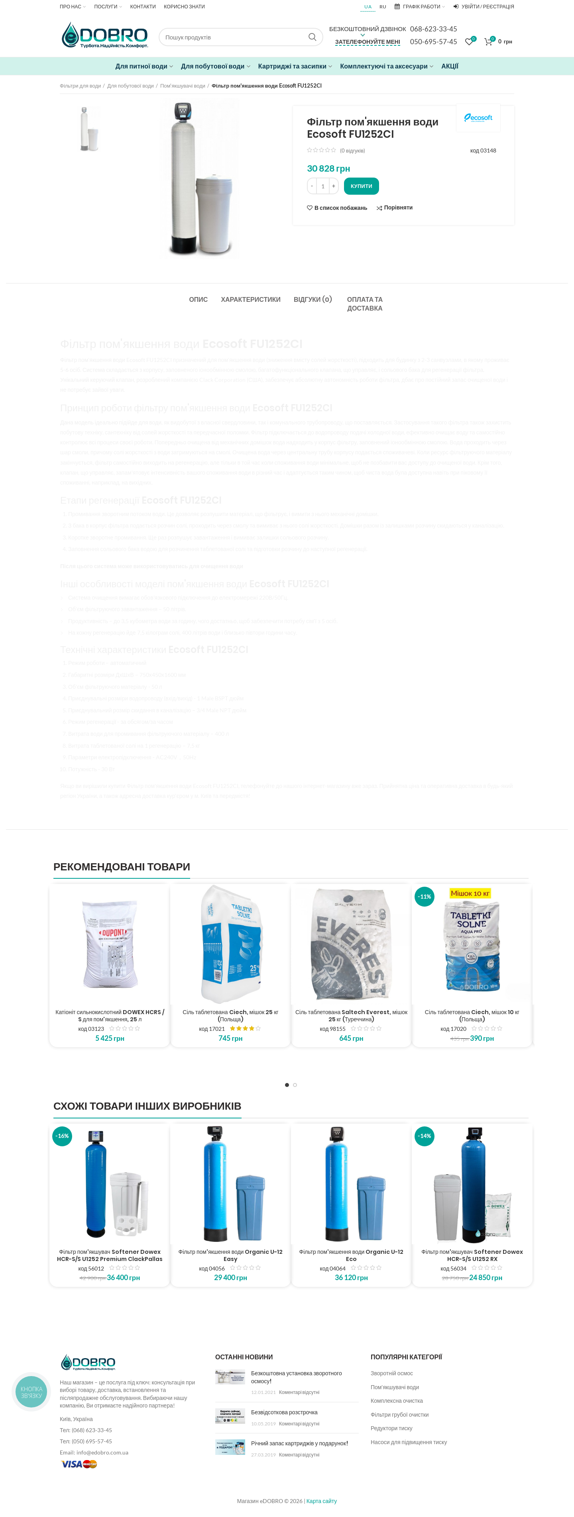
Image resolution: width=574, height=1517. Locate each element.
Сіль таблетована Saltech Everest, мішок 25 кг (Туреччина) (351, 1016)
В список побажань (341, 208)
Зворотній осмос (392, 1373)
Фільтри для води (80, 85)
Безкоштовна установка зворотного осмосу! (296, 1377)
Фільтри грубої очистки (400, 1414)
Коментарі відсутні (299, 1392)
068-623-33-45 (433, 29)
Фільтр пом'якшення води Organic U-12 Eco (351, 1255)
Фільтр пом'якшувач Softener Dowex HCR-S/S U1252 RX (472, 1255)
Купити (361, 186)
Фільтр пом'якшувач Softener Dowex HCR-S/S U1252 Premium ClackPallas (110, 1255)
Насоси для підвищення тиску (409, 1442)
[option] (89, 129)
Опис (198, 299)
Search (312, 37)
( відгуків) (352, 150)
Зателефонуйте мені (367, 41)
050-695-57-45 (433, 41)
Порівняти (398, 208)
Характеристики (251, 299)
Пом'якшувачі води (182, 85)
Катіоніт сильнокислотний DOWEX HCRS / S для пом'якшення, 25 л (109, 1016)
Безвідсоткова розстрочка (284, 1412)
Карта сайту (322, 1500)
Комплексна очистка (397, 1400)
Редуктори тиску (392, 1428)
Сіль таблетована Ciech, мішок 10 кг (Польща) (472, 1016)
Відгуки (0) (313, 299)
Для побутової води (130, 85)
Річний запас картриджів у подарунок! (299, 1443)
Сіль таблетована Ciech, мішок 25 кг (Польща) (230, 1016)
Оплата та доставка (365, 304)
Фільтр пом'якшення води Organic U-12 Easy (231, 1255)
